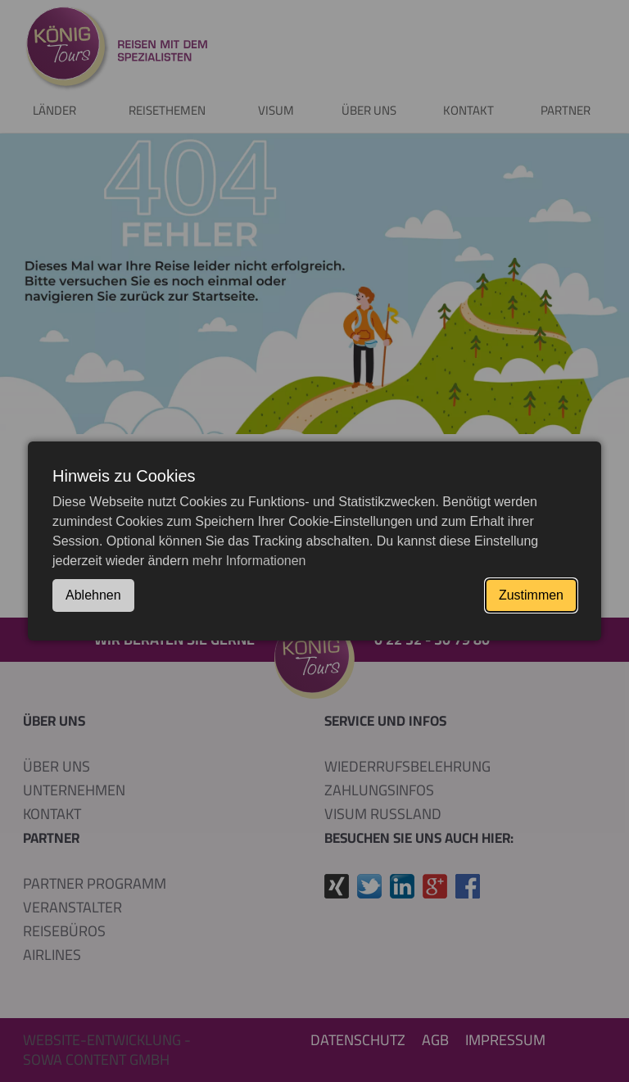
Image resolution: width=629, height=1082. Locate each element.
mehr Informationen (249, 561)
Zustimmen (531, 595)
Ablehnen (93, 595)
